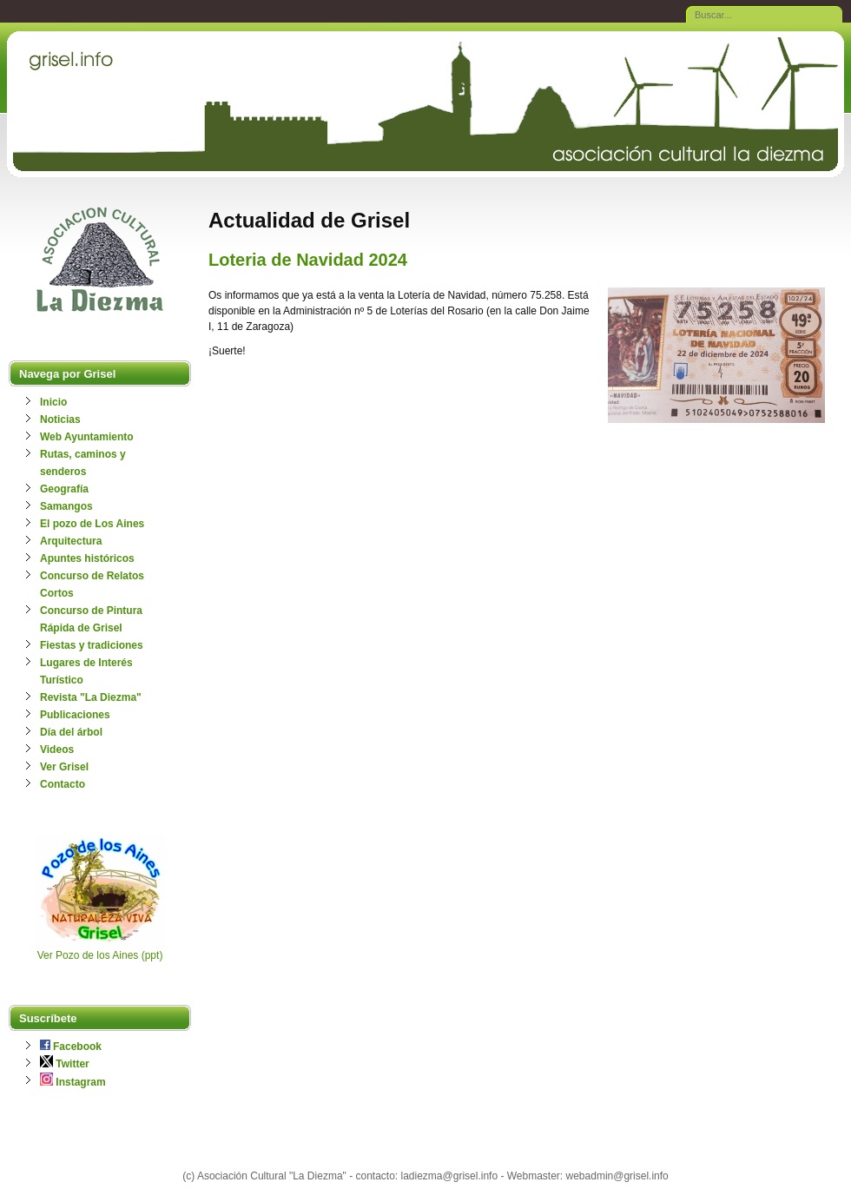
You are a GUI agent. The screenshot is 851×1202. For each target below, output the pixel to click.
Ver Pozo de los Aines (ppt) (100, 955)
